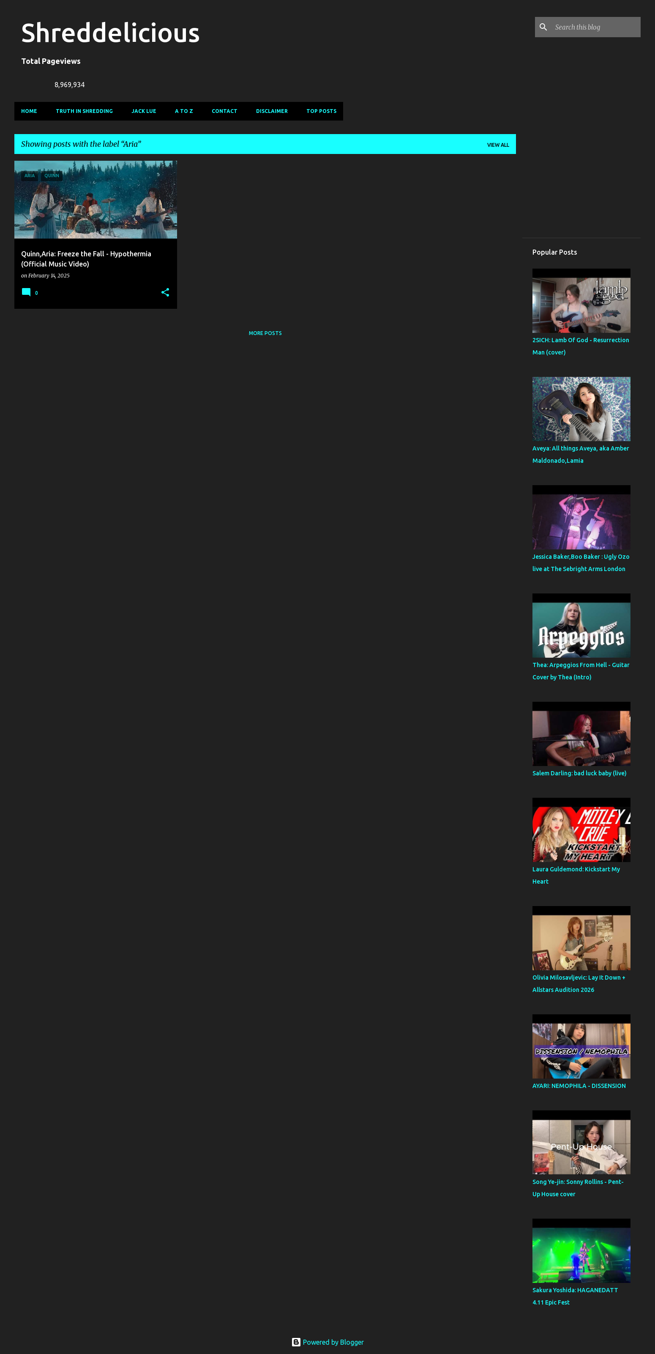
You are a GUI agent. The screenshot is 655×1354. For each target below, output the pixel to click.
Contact (224, 111)
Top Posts (321, 111)
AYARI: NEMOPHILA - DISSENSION (579, 1085)
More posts (265, 333)
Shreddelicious (110, 32)
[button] (165, 293)
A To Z (184, 111)
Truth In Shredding (84, 111)
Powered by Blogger (327, 1342)
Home (29, 111)
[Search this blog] (596, 27)
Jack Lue (143, 111)
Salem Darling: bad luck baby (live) (579, 773)
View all (498, 145)
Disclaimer (272, 111)
